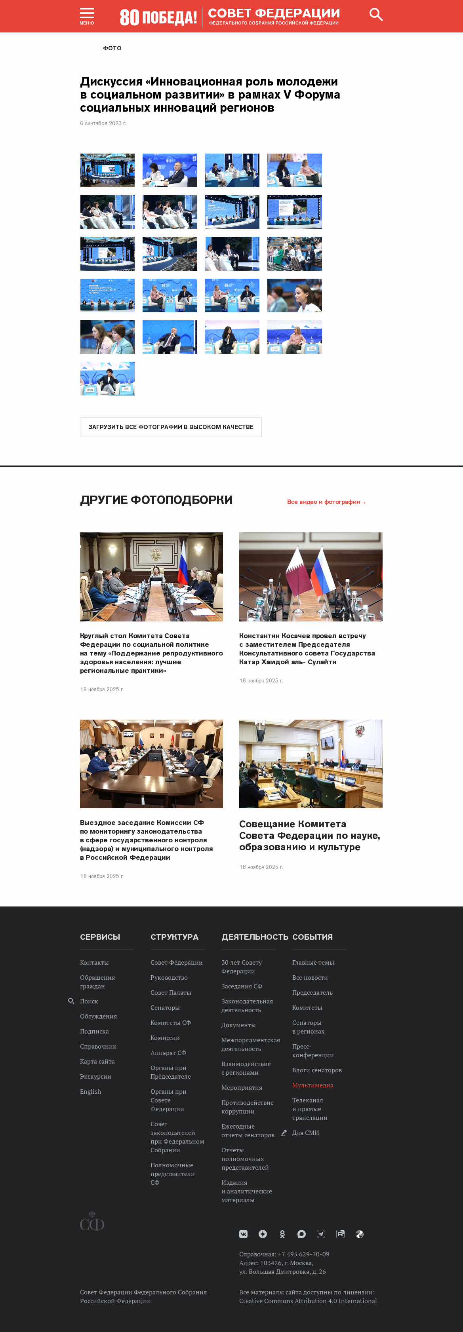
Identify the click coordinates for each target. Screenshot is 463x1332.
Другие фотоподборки (156, 500)
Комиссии (165, 1038)
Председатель (312, 993)
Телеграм (321, 1234)
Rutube (340, 1234)
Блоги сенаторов (317, 1070)
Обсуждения (98, 1016)
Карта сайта (97, 1062)
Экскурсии (95, 1077)
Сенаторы (165, 1008)
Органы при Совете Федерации (169, 1100)
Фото (112, 48)
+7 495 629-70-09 (304, 1254)
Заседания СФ (242, 986)
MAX (301, 1234)
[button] (87, 16)
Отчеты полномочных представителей (245, 1159)
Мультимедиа (312, 1085)
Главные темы (313, 963)
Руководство (169, 978)
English (90, 1092)
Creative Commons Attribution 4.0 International (308, 1301)
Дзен (263, 1234)
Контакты (94, 963)
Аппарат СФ (169, 1053)
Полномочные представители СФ (173, 1174)
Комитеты (307, 1008)
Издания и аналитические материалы (246, 1191)
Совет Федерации (177, 963)
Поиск (89, 1001)
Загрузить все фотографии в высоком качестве (170, 427)
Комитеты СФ (171, 1023)
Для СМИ (305, 1133)
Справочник (98, 1047)
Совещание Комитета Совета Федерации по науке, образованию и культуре (309, 835)
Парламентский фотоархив (360, 1235)
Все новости (310, 978)
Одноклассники (282, 1235)
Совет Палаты (171, 993)
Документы (238, 1025)
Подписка (94, 1032)
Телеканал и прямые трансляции (310, 1109)
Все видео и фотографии (323, 501)
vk (243, 1234)
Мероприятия (241, 1088)
